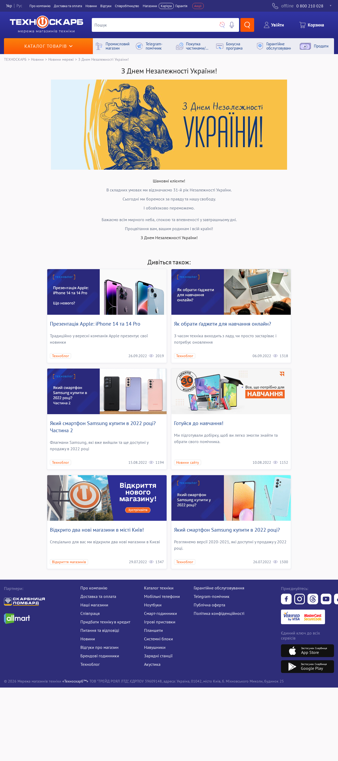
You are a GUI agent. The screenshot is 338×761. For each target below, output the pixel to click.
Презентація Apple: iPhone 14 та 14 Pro (95, 323)
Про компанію (93, 588)
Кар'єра (166, 6)
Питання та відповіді (99, 630)
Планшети (153, 630)
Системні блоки (158, 638)
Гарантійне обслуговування (219, 588)
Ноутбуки (153, 604)
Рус (19, 6)
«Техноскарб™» (75, 681)
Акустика (152, 664)
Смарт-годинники (160, 613)
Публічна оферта (209, 604)
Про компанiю (39, 6)
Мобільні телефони (162, 596)
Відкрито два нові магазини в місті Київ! (97, 529)
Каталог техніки (159, 588)
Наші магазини (94, 604)
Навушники (155, 647)
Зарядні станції (158, 655)
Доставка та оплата (68, 6)
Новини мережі (61, 59)
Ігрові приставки (159, 621)
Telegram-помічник (211, 596)
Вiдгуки (105, 6)
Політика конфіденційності (219, 613)
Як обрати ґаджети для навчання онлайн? (222, 323)
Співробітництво (127, 6)
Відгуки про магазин (99, 647)
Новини (91, 6)
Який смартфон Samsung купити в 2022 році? (227, 529)
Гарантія (181, 6)
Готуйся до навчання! (198, 423)
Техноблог (90, 664)
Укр (9, 6)
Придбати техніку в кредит (105, 621)
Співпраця (90, 613)
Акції (198, 6)
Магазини (150, 6)
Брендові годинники (99, 655)
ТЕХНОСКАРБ (15, 59)
